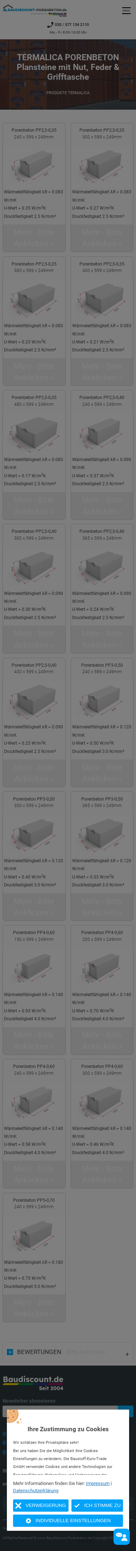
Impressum (98, 1483)
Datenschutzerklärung (35, 1490)
